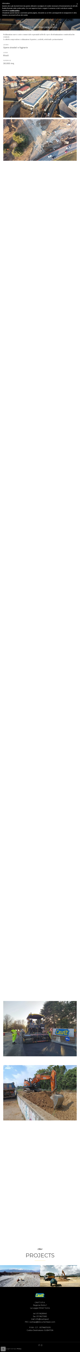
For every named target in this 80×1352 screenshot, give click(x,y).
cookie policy (14, 10)
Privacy (19, 1349)
